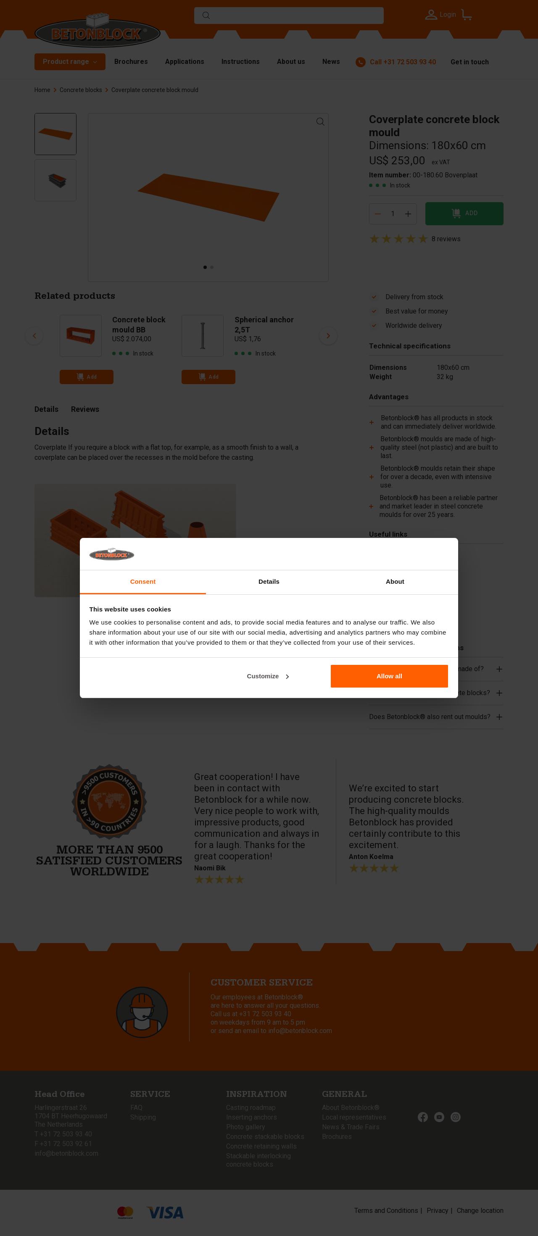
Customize (268, 676)
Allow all (389, 676)
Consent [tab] (143, 581)
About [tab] (395, 581)
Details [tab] (269, 581)
